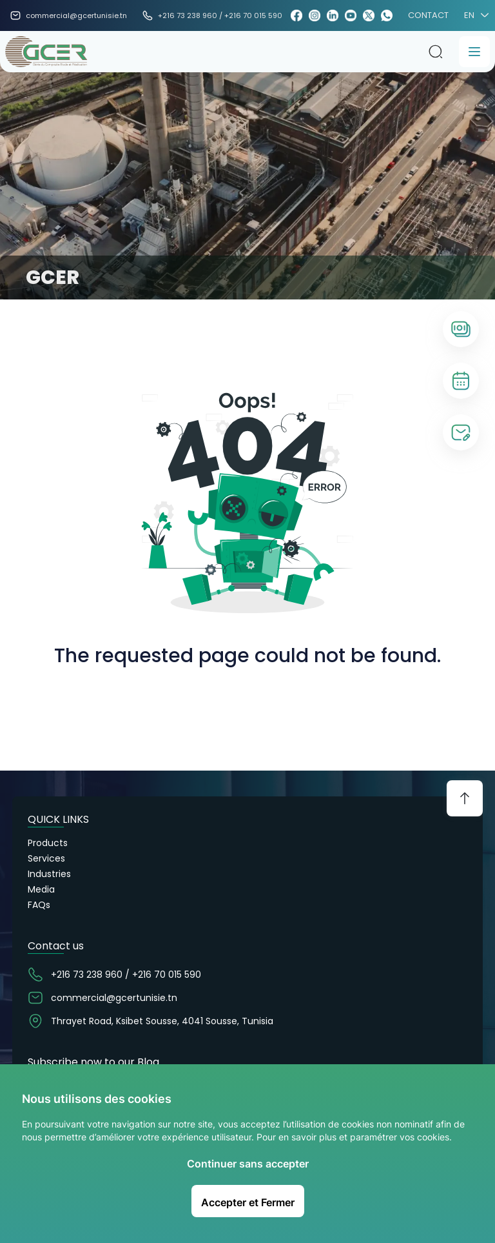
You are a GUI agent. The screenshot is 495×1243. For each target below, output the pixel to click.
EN (474, 15)
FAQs (39, 904)
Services (46, 858)
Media (41, 889)
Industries (49, 873)
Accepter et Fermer (248, 1202)
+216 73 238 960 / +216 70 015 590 (220, 15)
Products (48, 842)
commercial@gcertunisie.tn (76, 15)
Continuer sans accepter (248, 1163)
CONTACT (428, 15)
